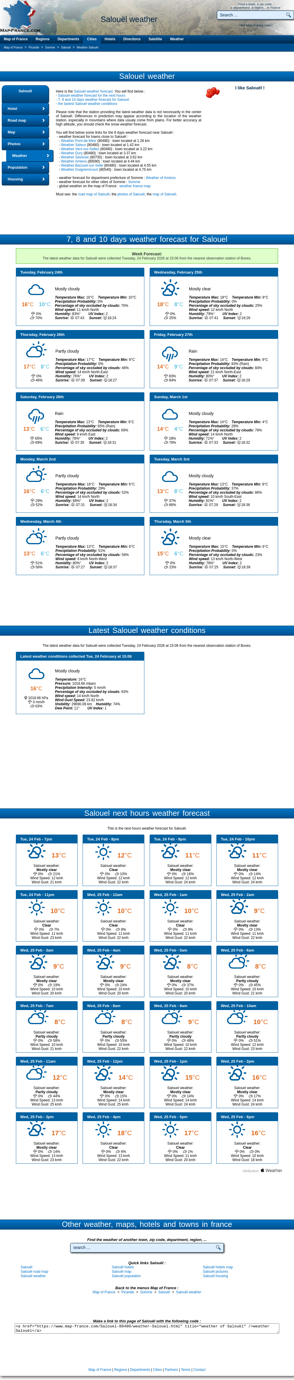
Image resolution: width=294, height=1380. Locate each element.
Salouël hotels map (218, 1267)
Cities (92, 39)
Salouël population (126, 1276)
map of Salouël (164, 194)
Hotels (110, 39)
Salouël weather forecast (93, 91)
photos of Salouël (131, 194)
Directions (132, 39)
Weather (177, 39)
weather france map (135, 186)
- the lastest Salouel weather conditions (86, 104)
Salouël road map (34, 1272)
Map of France (16, 39)
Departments (68, 39)
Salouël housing (215, 1276)
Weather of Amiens (161, 178)
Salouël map (121, 1272)
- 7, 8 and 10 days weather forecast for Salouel (92, 100)
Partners (171, 1370)
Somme (134, 182)
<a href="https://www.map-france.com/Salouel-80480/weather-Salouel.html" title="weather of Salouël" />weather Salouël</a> (147, 1328)
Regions (42, 39)
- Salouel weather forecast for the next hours (90, 95)
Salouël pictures (215, 1272)
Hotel (12, 108)
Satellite (155, 39)
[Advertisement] (147, 62)
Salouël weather (33, 1276)
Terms (186, 1370)
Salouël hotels (123, 1267)
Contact (199, 1370)
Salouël (25, 91)
